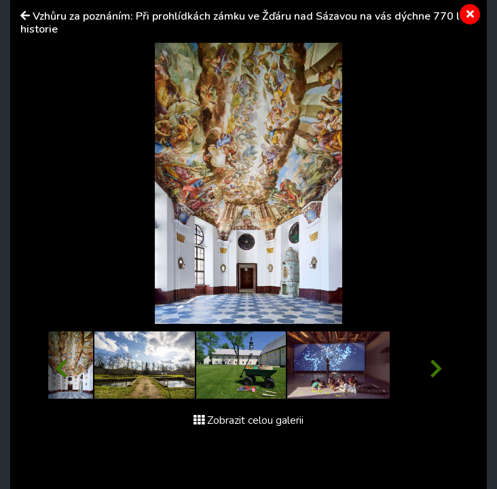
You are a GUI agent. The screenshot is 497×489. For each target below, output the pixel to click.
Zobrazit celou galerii (248, 420)
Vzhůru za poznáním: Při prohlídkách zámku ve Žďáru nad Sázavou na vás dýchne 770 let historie (245, 23)
